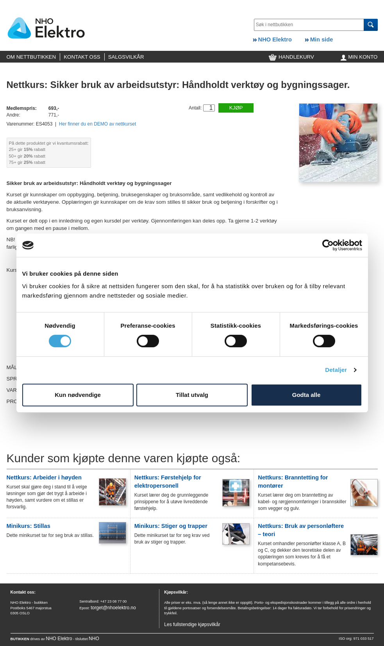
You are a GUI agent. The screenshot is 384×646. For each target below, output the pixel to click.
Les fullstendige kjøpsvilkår (192, 624)
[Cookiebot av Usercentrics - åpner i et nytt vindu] (328, 245)
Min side (319, 39)
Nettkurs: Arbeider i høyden (44, 477)
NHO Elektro (272, 39)
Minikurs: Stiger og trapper (170, 526)
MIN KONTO (359, 57)
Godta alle (306, 394)
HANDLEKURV (291, 57)
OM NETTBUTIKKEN (31, 57)
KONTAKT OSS (82, 57)
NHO (94, 638)
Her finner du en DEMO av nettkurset (97, 124)
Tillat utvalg (192, 394)
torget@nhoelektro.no (113, 607)
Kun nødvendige (78, 394)
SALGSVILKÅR (126, 57)
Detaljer (336, 369)
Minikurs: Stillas (28, 526)
